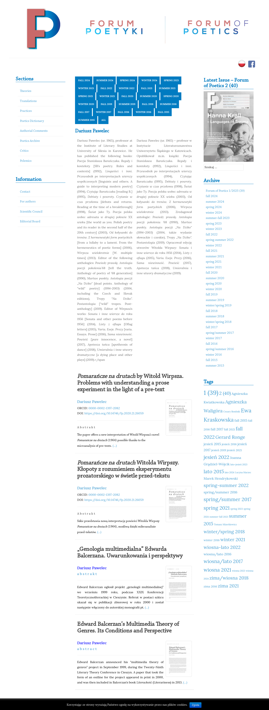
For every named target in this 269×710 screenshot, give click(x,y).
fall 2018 (147, 104)
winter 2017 (103, 112)
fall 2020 (127, 96)
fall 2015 (163, 112)
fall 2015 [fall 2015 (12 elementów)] (240, 420)
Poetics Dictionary (32, 121)
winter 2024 (149, 80)
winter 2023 (86, 88)
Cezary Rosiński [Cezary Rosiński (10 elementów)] (231, 411)
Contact (25, 191)
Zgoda (195, 705)
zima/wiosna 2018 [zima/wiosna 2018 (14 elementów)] (228, 578)
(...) (115, 446)
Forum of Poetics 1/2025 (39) (225, 191)
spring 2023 (171, 80)
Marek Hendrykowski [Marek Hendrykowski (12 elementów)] (221, 478)
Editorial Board (30, 221)
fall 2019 (106, 104)
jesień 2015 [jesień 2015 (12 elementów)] (212, 444)
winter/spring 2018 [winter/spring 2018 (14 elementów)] (224, 532)
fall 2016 (123, 112)
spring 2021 (85, 96)
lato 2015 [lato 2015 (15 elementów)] (214, 471)
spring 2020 (171, 96)
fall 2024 (84, 80)
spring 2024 (127, 80)
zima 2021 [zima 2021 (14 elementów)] (228, 586)
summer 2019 (127, 104)
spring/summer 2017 (220, 333)
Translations (28, 101)
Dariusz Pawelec (92, 401)
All (103, 119)
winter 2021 (107, 96)
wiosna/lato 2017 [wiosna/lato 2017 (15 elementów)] (223, 561)
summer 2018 (168, 104)
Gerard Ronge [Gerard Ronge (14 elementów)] (230, 437)
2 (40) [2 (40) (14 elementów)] (225, 393)
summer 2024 (104, 80)
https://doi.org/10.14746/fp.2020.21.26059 (114, 413)
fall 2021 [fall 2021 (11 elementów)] (229, 429)
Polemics (26, 161)
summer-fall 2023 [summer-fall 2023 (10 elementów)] (218, 516)
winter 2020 (86, 104)
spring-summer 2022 (220, 240)
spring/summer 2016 (220, 349)
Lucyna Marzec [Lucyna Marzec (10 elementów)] (243, 472)
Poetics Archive (30, 141)
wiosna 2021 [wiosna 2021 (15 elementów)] (217, 570)
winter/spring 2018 (218, 322)
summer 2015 (86, 119)
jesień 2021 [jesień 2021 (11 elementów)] (234, 450)
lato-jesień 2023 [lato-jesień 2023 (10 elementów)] (238, 464)
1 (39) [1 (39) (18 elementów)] (211, 392)
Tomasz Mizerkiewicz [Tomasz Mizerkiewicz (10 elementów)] (225, 524)
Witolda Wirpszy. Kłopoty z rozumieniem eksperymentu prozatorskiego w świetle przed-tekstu (128, 469)
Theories (25, 91)
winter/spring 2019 (218, 305)
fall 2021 (146, 88)
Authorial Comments (34, 131)
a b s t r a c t (87, 649)
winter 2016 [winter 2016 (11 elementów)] (211, 540)
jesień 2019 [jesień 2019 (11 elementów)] (218, 450)
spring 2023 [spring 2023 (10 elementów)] (236, 508)
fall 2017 (83, 112)
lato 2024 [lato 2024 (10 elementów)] (229, 472)
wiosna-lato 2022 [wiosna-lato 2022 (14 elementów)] (222, 547)
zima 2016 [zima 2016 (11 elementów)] (210, 586)
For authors (28, 201)
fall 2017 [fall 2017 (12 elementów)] (217, 429)
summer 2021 (167, 88)
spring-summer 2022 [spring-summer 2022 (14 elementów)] (226, 485)
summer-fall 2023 (218, 218)
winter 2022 (126, 88)
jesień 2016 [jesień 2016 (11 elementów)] (229, 444)
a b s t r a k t (87, 574)
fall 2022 (106, 88)
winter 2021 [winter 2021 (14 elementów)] (232, 539)
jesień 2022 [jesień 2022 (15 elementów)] (216, 457)
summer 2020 (148, 96)
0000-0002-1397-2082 (104, 408)
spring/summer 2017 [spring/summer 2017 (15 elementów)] (227, 499)
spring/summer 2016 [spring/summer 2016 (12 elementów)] (220, 492)
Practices (26, 111)
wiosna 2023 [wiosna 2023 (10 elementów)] (238, 570)
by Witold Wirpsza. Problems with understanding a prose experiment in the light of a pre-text (130, 383)
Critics (24, 151)
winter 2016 (143, 112)
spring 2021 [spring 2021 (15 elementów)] (217, 508)
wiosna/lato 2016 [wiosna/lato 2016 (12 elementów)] (217, 554)
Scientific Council (31, 211)
